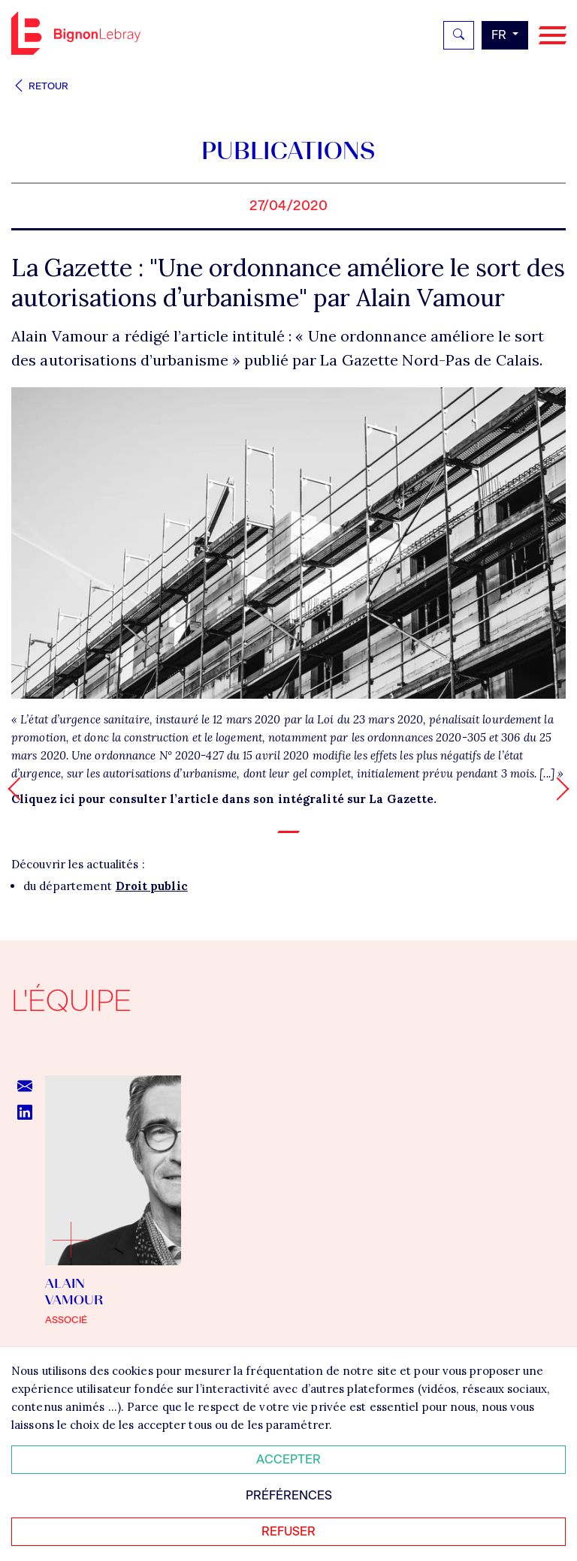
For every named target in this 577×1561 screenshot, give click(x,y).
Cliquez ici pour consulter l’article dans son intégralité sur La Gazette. (224, 799)
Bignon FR (75, 33)
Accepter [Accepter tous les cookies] (288, 1459)
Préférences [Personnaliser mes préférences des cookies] (289, 1495)
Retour (39, 86)
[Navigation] (552, 35)
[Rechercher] (458, 35)
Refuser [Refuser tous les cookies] (288, 1531)
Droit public (152, 886)
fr (500, 35)
